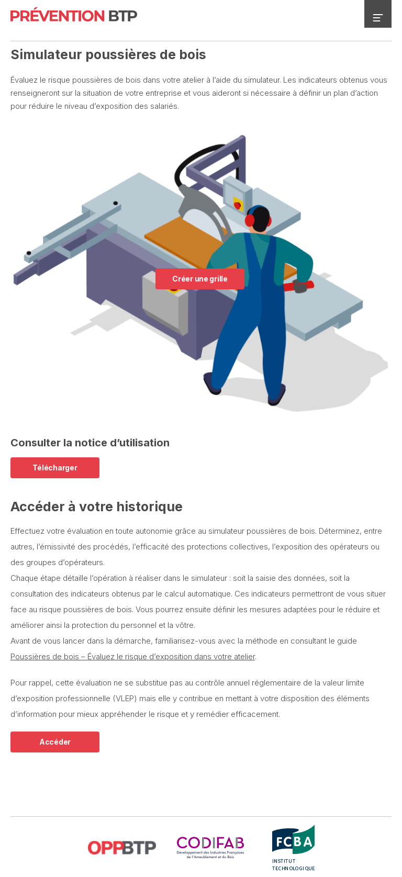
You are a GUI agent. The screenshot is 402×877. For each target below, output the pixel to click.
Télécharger (54, 467)
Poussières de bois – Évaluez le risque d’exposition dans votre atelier (132, 656)
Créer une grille (200, 278)
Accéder (55, 741)
